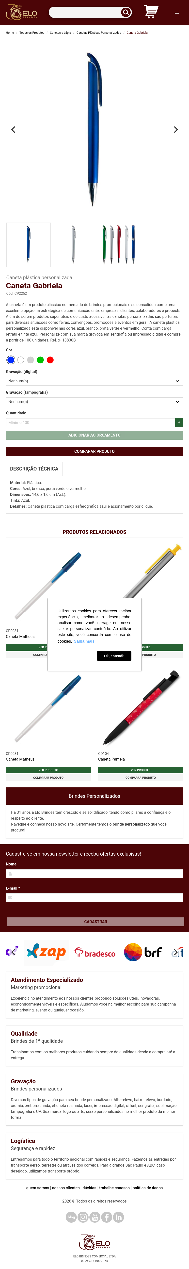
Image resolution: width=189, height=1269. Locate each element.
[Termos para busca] (90, 12)
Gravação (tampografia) (27, 392)
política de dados (148, 1188)
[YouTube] (94, 1217)
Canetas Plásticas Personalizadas (99, 32)
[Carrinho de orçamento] (151, 12)
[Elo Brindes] (21, 12)
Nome (11, 864)
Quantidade (16, 413)
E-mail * (13, 888)
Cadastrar (95, 921)
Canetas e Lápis (60, 32)
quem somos (37, 1188)
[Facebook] (106, 1217)
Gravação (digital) (21, 371)
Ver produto (48, 770)
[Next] (175, 129)
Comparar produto (94, 451)
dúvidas (89, 1188)
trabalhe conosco (114, 1188)
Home (10, 32)
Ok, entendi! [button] (114, 656)
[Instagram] (83, 1217)
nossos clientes (66, 1188)
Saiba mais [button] (84, 641)
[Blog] (71, 1217)
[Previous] (13, 129)
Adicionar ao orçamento (94, 435)
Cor (9, 350)
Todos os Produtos (31, 32)
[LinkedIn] (118, 1217)
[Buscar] (127, 12)
